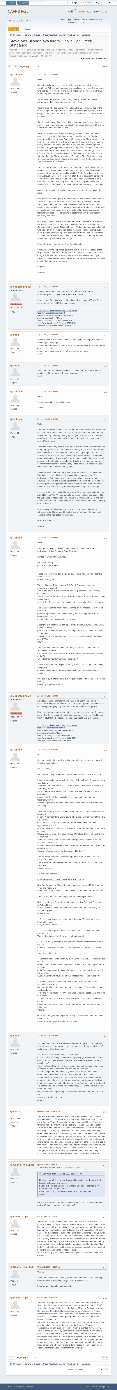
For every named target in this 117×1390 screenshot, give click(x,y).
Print (105, 66)
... (35, 66)
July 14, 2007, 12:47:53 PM (47, 696)
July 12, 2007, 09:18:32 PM (47, 419)
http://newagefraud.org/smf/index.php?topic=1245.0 (60, 879)
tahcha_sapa (20, 1216)
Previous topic (88, 58)
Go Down (13, 66)
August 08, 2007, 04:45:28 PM (48, 1111)
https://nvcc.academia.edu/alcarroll (51, 313)
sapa (16, 335)
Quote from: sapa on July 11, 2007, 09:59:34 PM (61, 1174)
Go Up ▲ (107, 1387)
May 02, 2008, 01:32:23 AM (47, 1216)
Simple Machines (26, 1387)
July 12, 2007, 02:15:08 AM (47, 391)
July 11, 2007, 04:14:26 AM (47, 74)
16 (37, 66)
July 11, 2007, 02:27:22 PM (47, 287)
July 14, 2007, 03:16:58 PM (47, 750)
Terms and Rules (96, 1387)
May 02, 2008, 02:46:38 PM (47, 1297)
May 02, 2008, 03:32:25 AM (50, 1267)
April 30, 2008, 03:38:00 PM (47, 1165)
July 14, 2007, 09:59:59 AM (47, 538)
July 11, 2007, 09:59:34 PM (47, 335)
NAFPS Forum (19, 11)
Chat (69, 19)
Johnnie (18, 74)
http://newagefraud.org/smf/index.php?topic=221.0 (60, 294)
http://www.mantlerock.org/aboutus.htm (54, 1286)
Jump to (69, 1369)
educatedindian (22, 286)
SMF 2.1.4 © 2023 (12, 1387)
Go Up (11, 1358)
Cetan (16, 1111)
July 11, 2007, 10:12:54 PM (47, 365)
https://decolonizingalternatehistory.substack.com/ (57, 310)
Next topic (102, 58)
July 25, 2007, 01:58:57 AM (47, 1035)
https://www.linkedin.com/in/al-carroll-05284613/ (56, 323)
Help (87, 1387)
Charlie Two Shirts (23, 1165)
